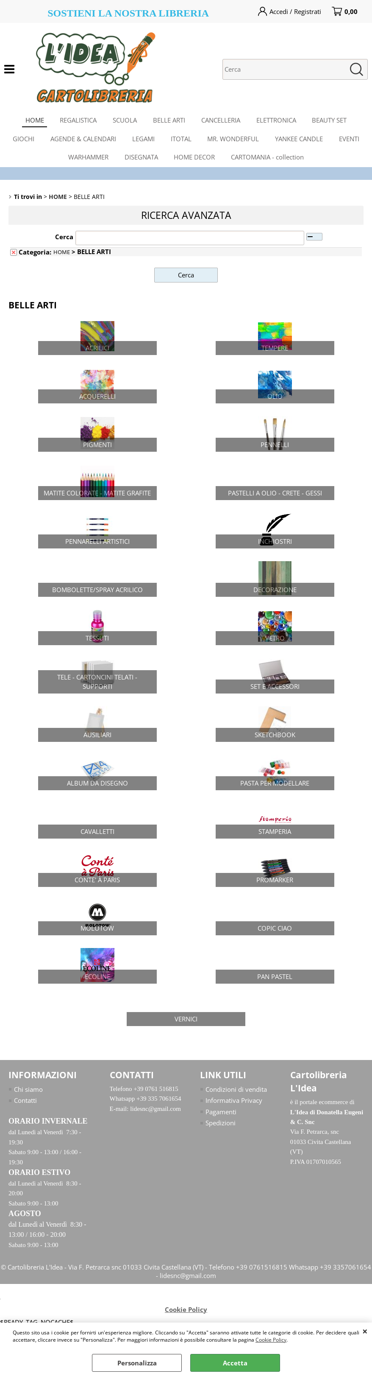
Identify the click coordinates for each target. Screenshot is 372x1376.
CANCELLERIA (221, 121)
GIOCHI (21, 142)
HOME (31, 121)
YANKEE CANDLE (301, 142)
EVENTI (352, 142)
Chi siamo (28, 1096)
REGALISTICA (76, 121)
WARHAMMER (87, 162)
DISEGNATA (141, 162)
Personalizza (137, 1363)
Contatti (25, 1107)
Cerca (64, 243)
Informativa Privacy (233, 1107)
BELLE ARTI (169, 121)
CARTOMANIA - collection (269, 162)
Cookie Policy (270, 1339)
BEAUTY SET (332, 121)
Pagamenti (220, 1118)
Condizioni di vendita (236, 1096)
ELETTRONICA (278, 121)
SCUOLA (124, 121)
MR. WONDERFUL (234, 142)
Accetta (235, 1363)
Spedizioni (220, 1130)
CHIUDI (365, 1331)
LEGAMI (142, 142)
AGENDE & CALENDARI (81, 142)
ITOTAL (181, 142)
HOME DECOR (195, 162)
